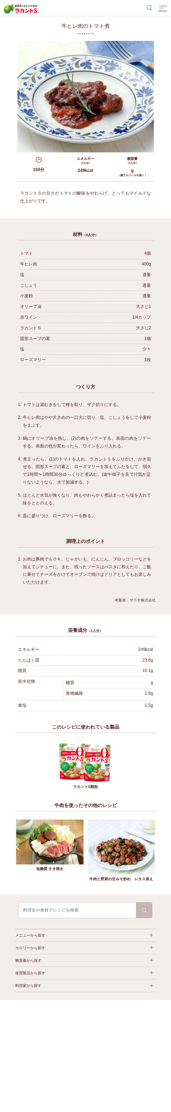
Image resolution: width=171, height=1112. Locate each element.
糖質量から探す (28, 960)
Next (152, 847)
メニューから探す (30, 935)
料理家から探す (28, 985)
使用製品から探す (30, 973)
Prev (19, 847)
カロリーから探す (30, 948)
